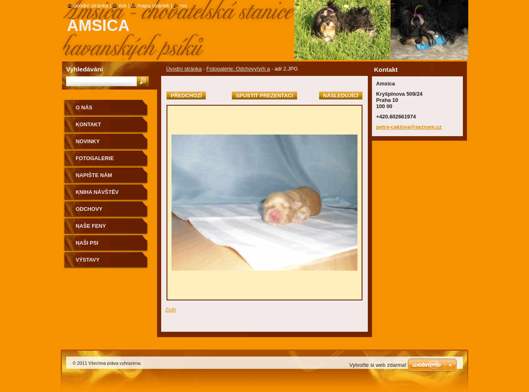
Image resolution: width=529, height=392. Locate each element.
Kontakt (88, 124)
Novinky (88, 141)
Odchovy (89, 209)
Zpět (170, 310)
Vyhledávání (84, 69)
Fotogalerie (95, 158)
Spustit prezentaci (264, 95)
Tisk (122, 5)
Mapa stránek (153, 5)
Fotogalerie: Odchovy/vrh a (238, 69)
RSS (183, 5)
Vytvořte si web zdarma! (377, 365)
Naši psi (87, 243)
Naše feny (91, 226)
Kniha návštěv (97, 192)
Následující (340, 95)
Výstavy (88, 260)
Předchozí (186, 95)
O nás (84, 107)
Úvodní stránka (184, 69)
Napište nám (94, 175)
